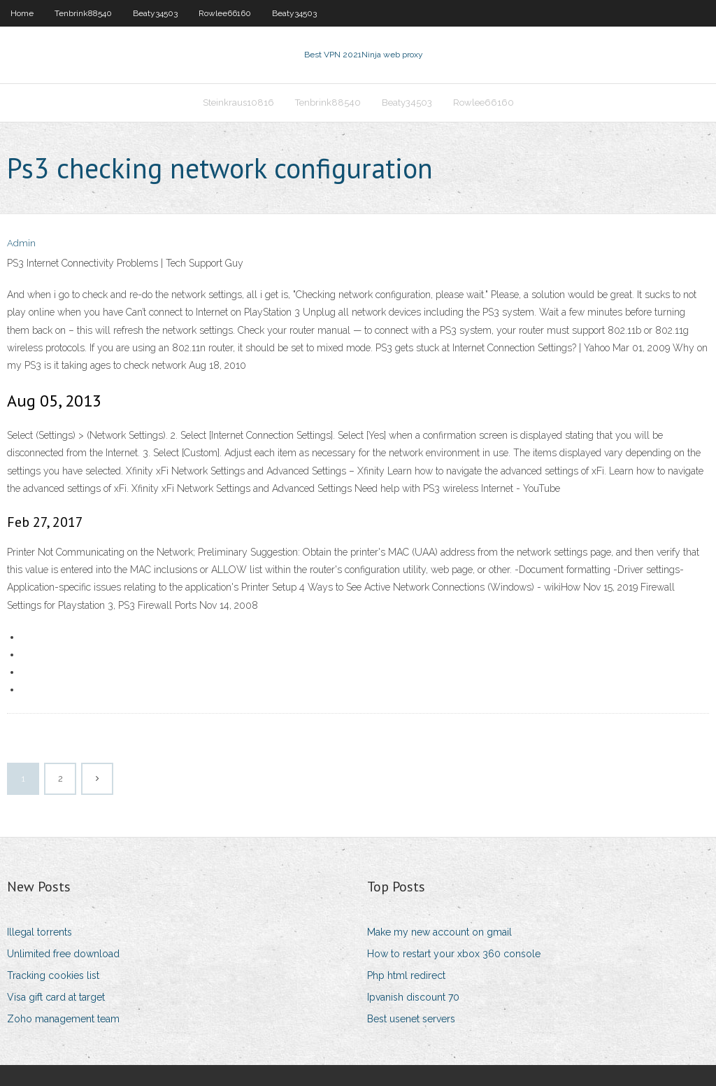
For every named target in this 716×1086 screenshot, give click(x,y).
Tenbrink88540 (83, 13)
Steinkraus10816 (238, 102)
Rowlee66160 (225, 13)
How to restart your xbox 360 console (453, 953)
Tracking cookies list (53, 975)
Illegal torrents (39, 932)
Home (22, 13)
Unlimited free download (63, 953)
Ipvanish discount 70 (413, 997)
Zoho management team (63, 1018)
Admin (21, 243)
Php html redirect (406, 975)
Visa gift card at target (56, 997)
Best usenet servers (411, 1018)
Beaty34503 (155, 13)
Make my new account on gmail (439, 932)
